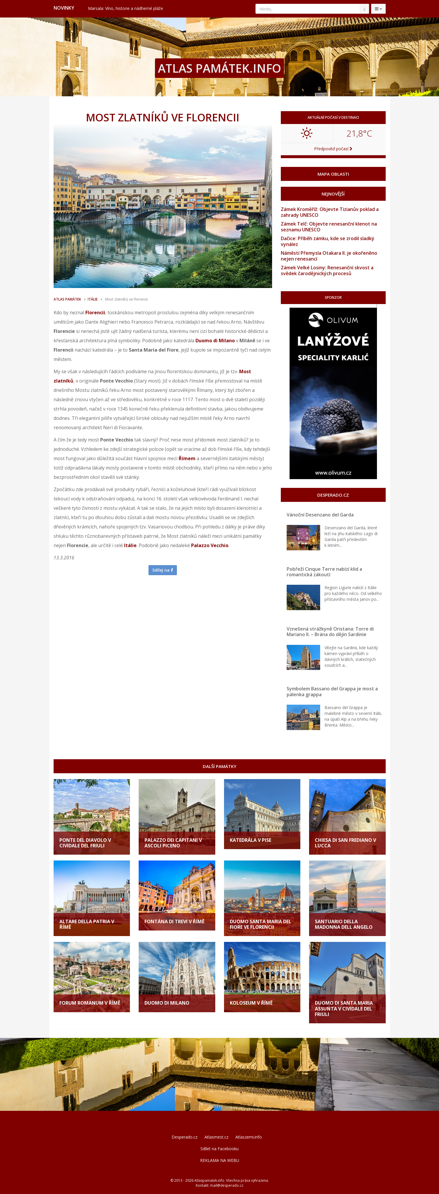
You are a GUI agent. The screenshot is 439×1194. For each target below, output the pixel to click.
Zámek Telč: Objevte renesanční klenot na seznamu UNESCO (329, 227)
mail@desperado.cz (226, 1185)
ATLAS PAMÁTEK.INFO (219, 68)
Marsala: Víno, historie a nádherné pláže (125, 8)
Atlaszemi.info (248, 1137)
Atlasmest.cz (216, 1137)
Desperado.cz (185, 1137)
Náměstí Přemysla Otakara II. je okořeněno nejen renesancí (329, 256)
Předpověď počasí (333, 148)
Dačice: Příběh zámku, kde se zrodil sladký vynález (327, 241)
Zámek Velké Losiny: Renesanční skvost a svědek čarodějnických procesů (327, 270)
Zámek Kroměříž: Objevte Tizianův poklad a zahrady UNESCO (330, 212)
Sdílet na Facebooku (219, 1148)
